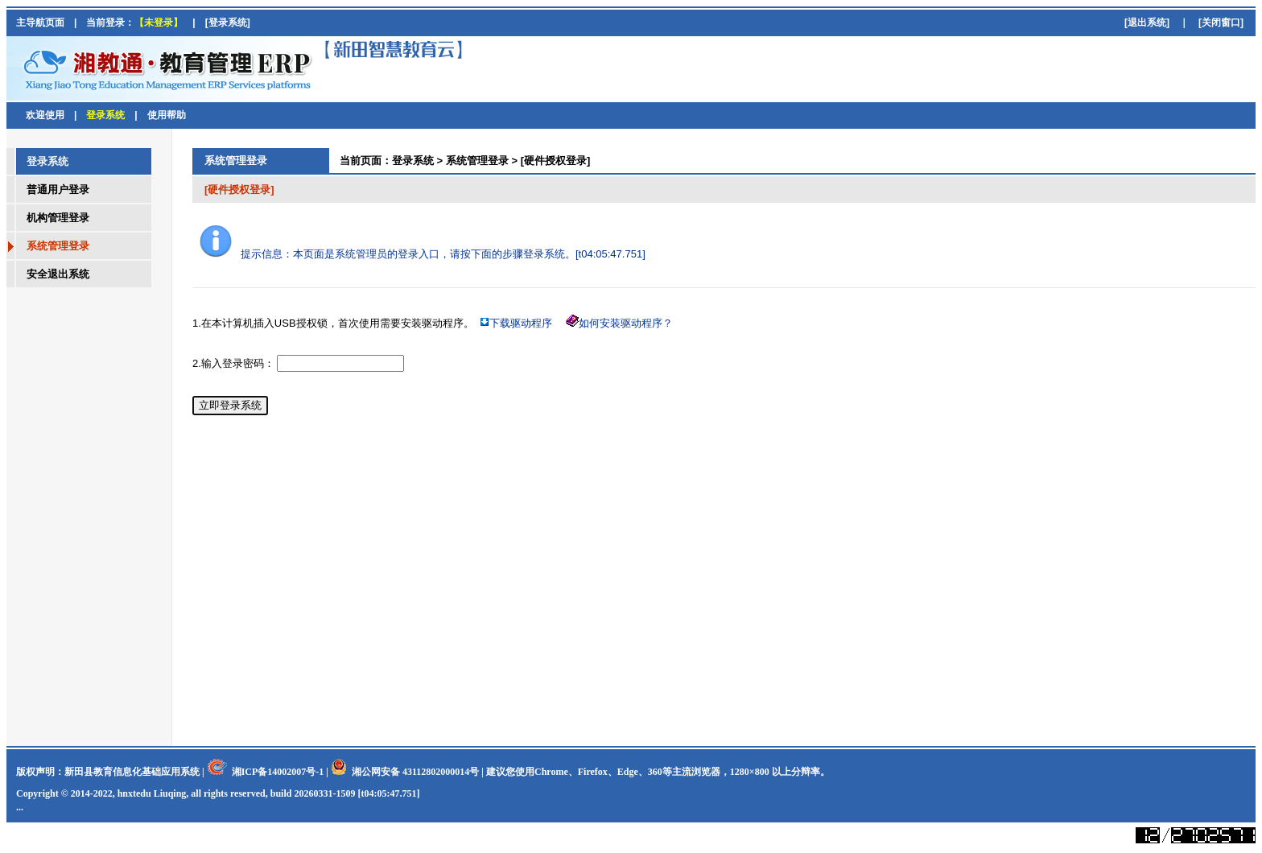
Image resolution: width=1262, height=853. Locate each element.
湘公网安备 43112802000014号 (415, 771)
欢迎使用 (45, 115)
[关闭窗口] (1220, 22)
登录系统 (413, 161)
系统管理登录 (477, 161)
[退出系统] (1146, 22)
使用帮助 (166, 115)
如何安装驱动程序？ (626, 323)
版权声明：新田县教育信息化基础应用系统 (108, 771)
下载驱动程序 (520, 323)
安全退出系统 (58, 274)
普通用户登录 (58, 189)
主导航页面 (40, 22)
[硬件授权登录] (556, 161)
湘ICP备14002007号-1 (278, 771)
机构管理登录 (58, 218)
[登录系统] (227, 22)
